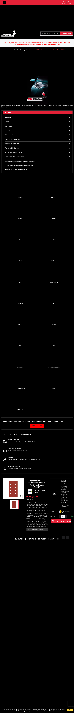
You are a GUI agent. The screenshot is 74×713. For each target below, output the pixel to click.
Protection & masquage (13, 152)
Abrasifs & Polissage (12, 148)
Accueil (8, 112)
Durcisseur (9, 126)
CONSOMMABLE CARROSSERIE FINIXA (19, 165)
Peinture (8, 117)
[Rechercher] (50, 33)
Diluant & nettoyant (12, 135)
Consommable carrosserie (14, 157)
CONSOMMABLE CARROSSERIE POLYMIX (19, 161)
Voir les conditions (65, 506)
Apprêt (7, 130)
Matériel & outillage (12, 144)
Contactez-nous (37, 425)
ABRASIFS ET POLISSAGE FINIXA (16, 170)
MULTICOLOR (4, 2)
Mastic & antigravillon (13, 139)
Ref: (36, 491)
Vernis (7, 122)
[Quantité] (63, 516)
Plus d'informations (55, 711)
